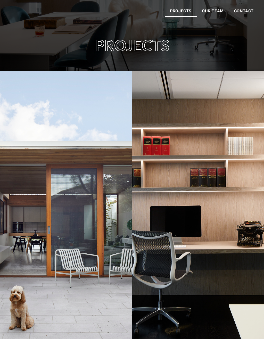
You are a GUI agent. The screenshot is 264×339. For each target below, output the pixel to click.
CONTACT (244, 11)
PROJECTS (181, 11)
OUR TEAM (213, 11)
